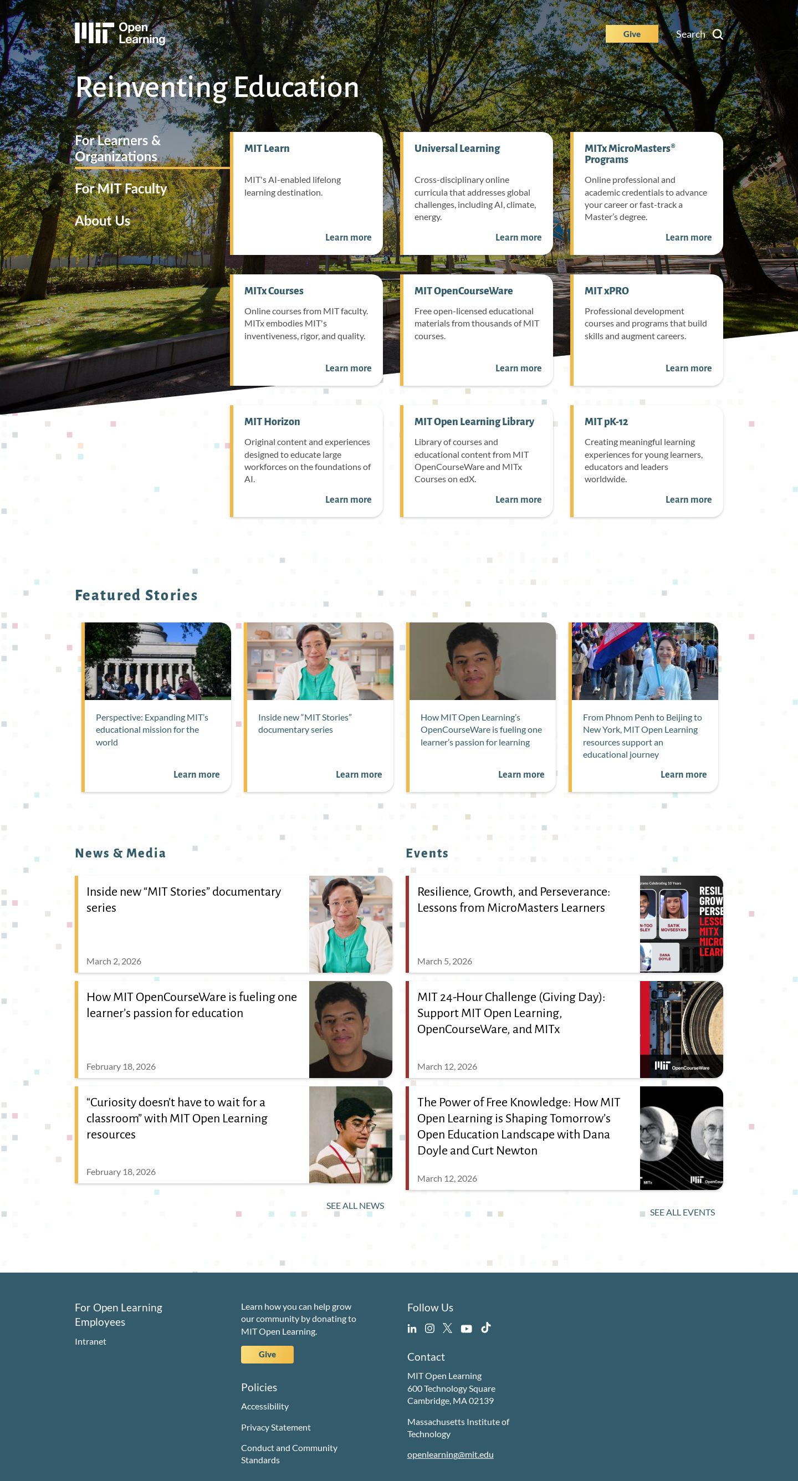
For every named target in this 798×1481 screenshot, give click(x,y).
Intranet (90, 1341)
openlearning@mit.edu (450, 1454)
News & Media (121, 853)
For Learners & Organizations (118, 148)
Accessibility (265, 1406)
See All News (355, 1205)
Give (632, 34)
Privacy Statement (276, 1427)
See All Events (682, 1212)
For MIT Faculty (121, 188)
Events (427, 853)
